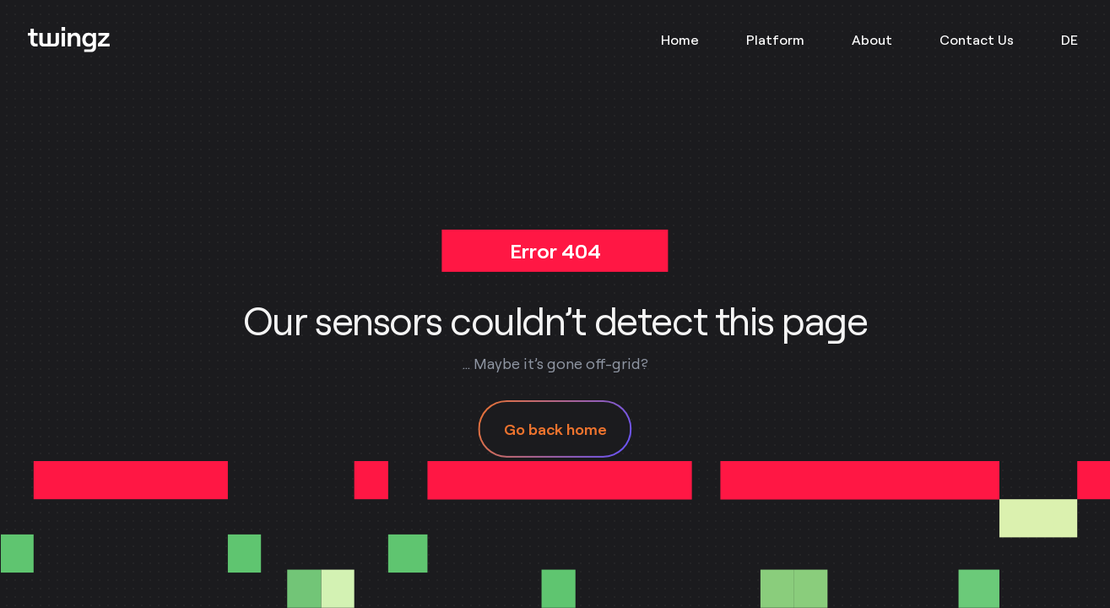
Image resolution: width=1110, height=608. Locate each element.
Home (680, 39)
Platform (775, 39)
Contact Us (976, 39)
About (872, 39)
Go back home (555, 429)
